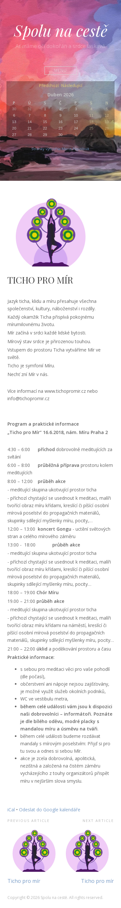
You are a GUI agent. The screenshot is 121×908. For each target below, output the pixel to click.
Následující (71, 85)
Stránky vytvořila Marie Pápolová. (60, 148)
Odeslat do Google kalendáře (49, 810)
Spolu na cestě (60, 30)
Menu (60, 70)
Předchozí (49, 85)
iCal (11, 810)
